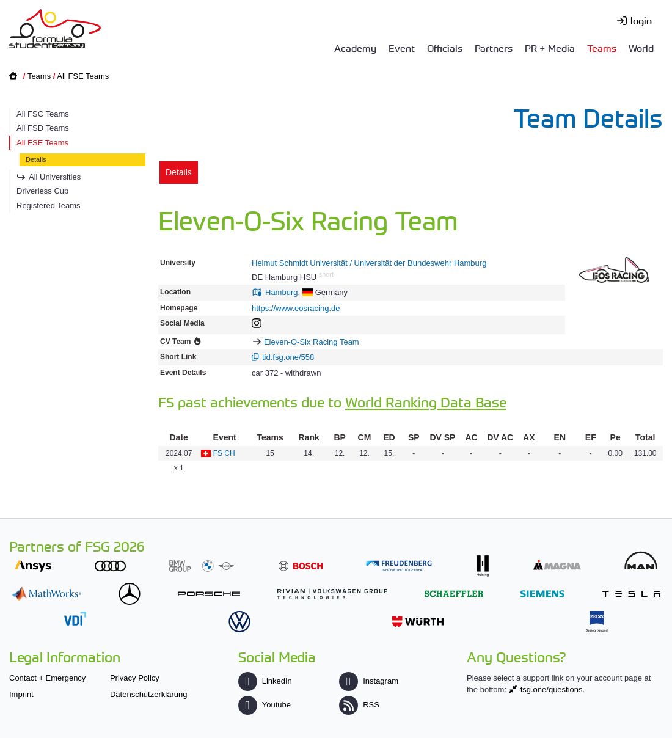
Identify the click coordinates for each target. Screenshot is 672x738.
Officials (444, 48)
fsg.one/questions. (552, 689)
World (641, 48)
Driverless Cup (42, 190)
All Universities (55, 176)
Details (36, 159)
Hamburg (281, 292)
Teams (601, 48)
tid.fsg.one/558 (288, 357)
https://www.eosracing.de (296, 308)
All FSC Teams (42, 114)
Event (402, 48)
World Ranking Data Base (425, 402)
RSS (359, 704)
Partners (494, 48)
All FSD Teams (42, 128)
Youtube (264, 704)
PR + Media (550, 48)
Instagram (368, 680)
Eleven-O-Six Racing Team (311, 341)
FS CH (224, 453)
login (641, 20)
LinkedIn (265, 680)
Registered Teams (48, 205)
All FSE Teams (83, 76)
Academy (355, 48)
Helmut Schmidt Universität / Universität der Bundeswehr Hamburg (369, 263)
